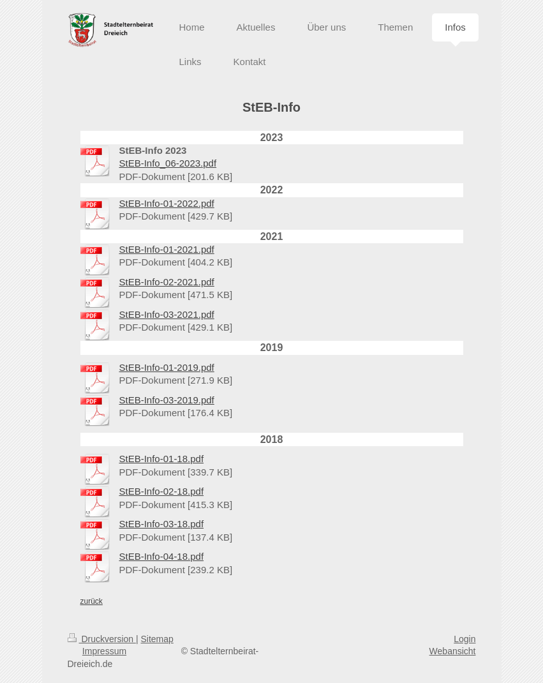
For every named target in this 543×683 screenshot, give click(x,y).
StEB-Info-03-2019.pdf (166, 399)
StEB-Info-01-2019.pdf (166, 367)
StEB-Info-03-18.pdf (161, 523)
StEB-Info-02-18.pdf (161, 491)
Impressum (104, 651)
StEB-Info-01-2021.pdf (166, 249)
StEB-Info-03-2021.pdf (166, 314)
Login (464, 639)
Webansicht (452, 651)
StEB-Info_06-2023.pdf (168, 163)
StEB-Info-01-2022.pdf (166, 203)
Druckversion (102, 639)
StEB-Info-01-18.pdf (161, 458)
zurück (91, 601)
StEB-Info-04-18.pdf (161, 556)
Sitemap (157, 639)
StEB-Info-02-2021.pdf (166, 281)
